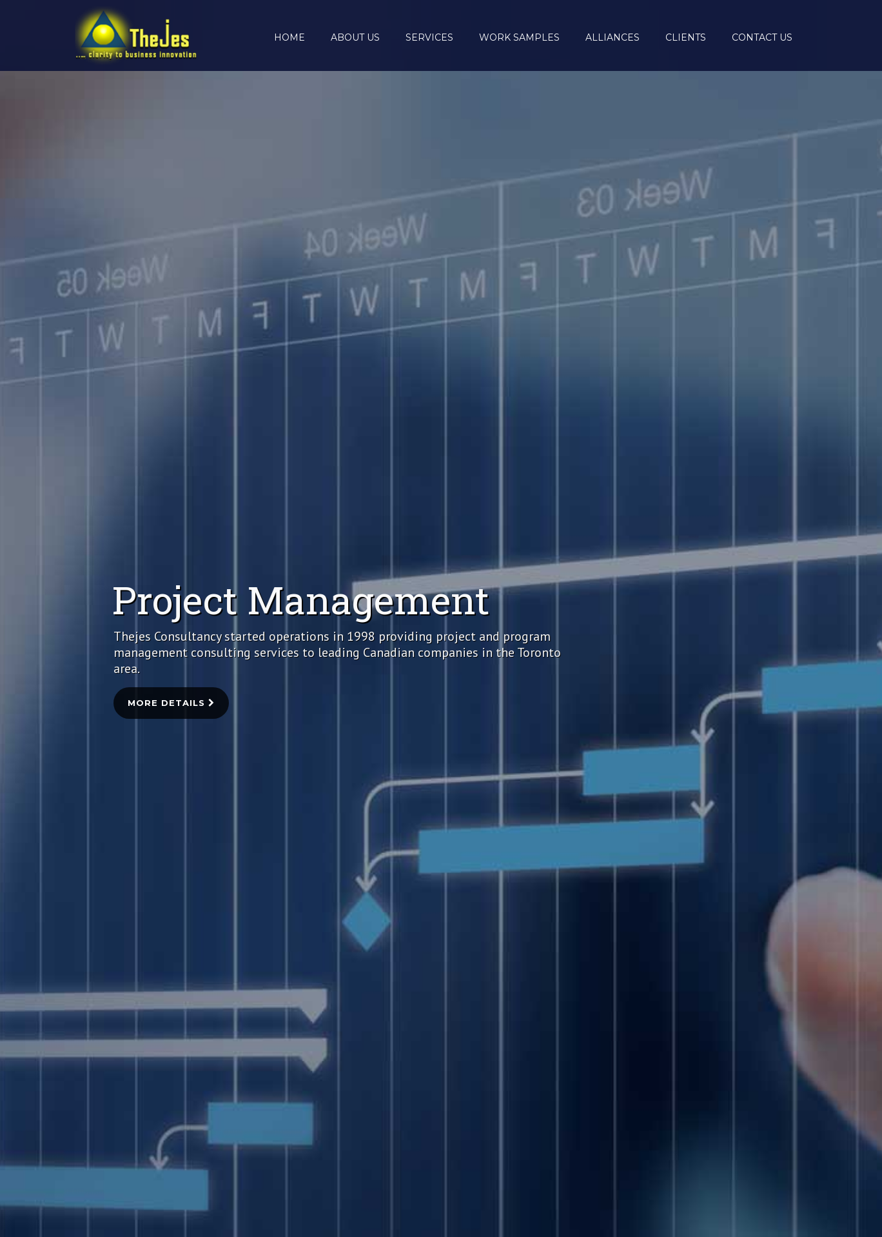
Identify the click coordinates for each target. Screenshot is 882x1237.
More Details (171, 703)
